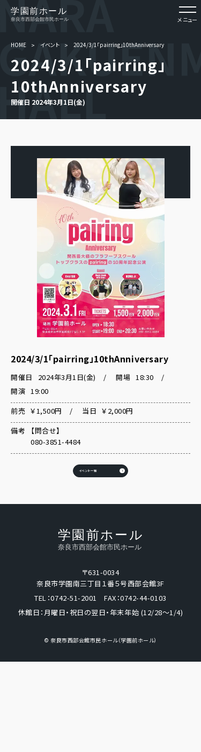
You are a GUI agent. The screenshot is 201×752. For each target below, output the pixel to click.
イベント (49, 45)
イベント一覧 (67, 494)
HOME (18, 45)
